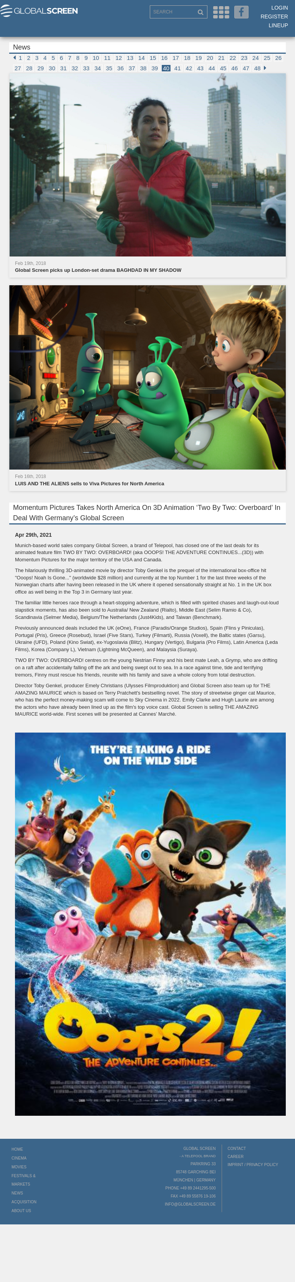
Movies (19, 1167)
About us (21, 1211)
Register (274, 16)
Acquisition (24, 1202)
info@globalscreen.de (190, 1204)
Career (236, 1157)
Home (17, 1149)
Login (279, 8)
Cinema (19, 1158)
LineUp (278, 25)
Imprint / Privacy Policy (253, 1165)
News (17, 1193)
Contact (237, 1148)
